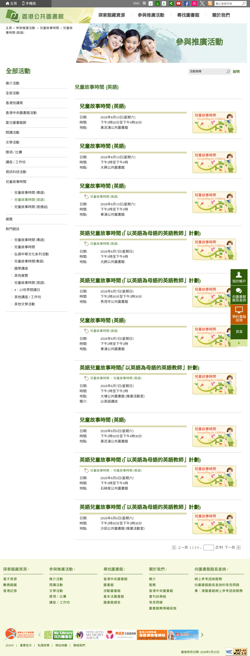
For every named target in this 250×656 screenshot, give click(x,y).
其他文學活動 (24, 304)
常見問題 (156, 602)
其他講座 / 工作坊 (27, 297)
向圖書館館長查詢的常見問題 (217, 585)
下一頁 (233, 547)
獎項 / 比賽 (14, 152)
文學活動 (12, 142)
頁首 (239, 332)
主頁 (13, 3)
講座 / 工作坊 (16, 162)
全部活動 (12, 93)
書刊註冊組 (157, 596)
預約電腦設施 (239, 318)
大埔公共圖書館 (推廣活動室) (122, 396)
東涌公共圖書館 (112, 215)
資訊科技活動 (16, 172)
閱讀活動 (12, 133)
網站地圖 (61, 645)
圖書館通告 (112, 602)
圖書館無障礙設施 (163, 608)
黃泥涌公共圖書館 (114, 128)
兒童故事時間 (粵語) (29, 193)
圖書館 (108, 585)
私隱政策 (44, 645)
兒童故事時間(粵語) (29, 261)
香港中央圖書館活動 (21, 113)
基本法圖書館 (113, 596)
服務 (152, 585)
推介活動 (12, 83)
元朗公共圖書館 (112, 262)
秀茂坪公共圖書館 (114, 302)
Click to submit (228, 71)
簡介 (152, 579)
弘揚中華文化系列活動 (31, 254)
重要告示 (26, 645)
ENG (136, 3)
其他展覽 (21, 276)
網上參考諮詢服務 (208, 579)
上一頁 (180, 547)
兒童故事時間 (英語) (29, 200)
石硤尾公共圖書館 (114, 488)
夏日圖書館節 (16, 123)
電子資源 (10, 579)
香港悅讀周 (14, 103)
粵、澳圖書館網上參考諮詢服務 (219, 591)
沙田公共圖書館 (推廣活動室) (122, 528)
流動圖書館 (112, 591)
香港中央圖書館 (115, 579)
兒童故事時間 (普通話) (31, 207)
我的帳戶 (239, 281)
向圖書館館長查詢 (239, 298)
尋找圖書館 (188, 15)
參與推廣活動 (151, 15)
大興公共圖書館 (112, 167)
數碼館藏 (10, 585)
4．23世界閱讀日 (27, 290)
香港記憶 (10, 591)
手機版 (31, 3)
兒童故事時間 (49, 28)
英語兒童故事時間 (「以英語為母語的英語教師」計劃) (140, 233)
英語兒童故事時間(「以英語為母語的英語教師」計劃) (140, 368)
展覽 (9, 219)
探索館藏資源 (111, 15)
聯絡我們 (79, 645)
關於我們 (221, 15)
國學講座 (21, 268)
